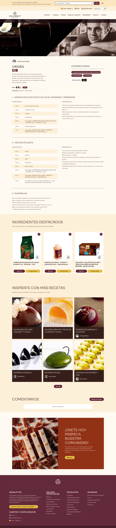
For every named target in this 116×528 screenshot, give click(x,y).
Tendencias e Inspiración (53, 499)
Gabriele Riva (21, 376)
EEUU (84, 80)
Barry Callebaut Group (52, 506)
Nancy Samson (83, 379)
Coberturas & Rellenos (73, 502)
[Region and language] (74, 3)
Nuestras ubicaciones (93, 500)
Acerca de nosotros (51, 504)
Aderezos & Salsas (72, 509)
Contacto (104, 15)
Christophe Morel (23, 61)
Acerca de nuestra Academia (95, 495)
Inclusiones (70, 504)
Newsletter (49, 511)
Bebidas (69, 514)
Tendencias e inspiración (74, 15)
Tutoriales (90, 504)
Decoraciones (71, 507)
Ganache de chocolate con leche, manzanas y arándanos (86, 72)
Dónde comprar (50, 513)
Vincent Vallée (52, 376)
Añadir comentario (96, 399)
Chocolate (70, 495)
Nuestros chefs (91, 502)
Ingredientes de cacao (73, 497)
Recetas (63, 15)
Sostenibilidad (50, 501)
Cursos (89, 497)
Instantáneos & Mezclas (74, 512)
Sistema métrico (76, 80)
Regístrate (70, 457)
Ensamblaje (88, 75)
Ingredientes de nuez (73, 500)
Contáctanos (50, 509)
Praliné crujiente (77, 75)
